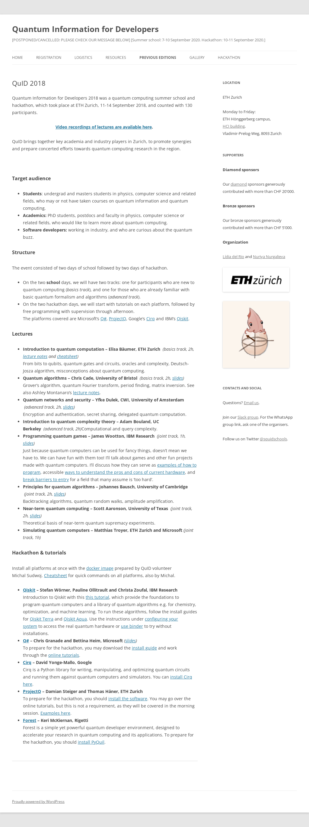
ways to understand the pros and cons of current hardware (125, 472)
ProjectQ (117, 318)
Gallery (197, 57)
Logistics (83, 57)
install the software (127, 698)
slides (177, 378)
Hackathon (229, 57)
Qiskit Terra (41, 619)
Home (17, 57)
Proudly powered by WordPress (38, 801)
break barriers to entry (46, 479)
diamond (239, 184)
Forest (29, 720)
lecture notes (35, 356)
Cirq (150, 318)
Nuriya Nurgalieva (269, 256)
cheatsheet (67, 356)
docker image (99, 568)
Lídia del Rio (233, 256)
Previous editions (157, 57)
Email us (251, 402)
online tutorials (63, 655)
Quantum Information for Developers (85, 29)
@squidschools (273, 439)
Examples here (55, 713)
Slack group (247, 417)
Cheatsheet (55, 575)
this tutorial (97, 597)
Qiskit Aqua (75, 619)
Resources (116, 57)
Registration (48, 57)
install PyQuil (91, 742)
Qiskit (182, 318)
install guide (144, 648)
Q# (103, 318)
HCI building (234, 126)
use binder (132, 626)
